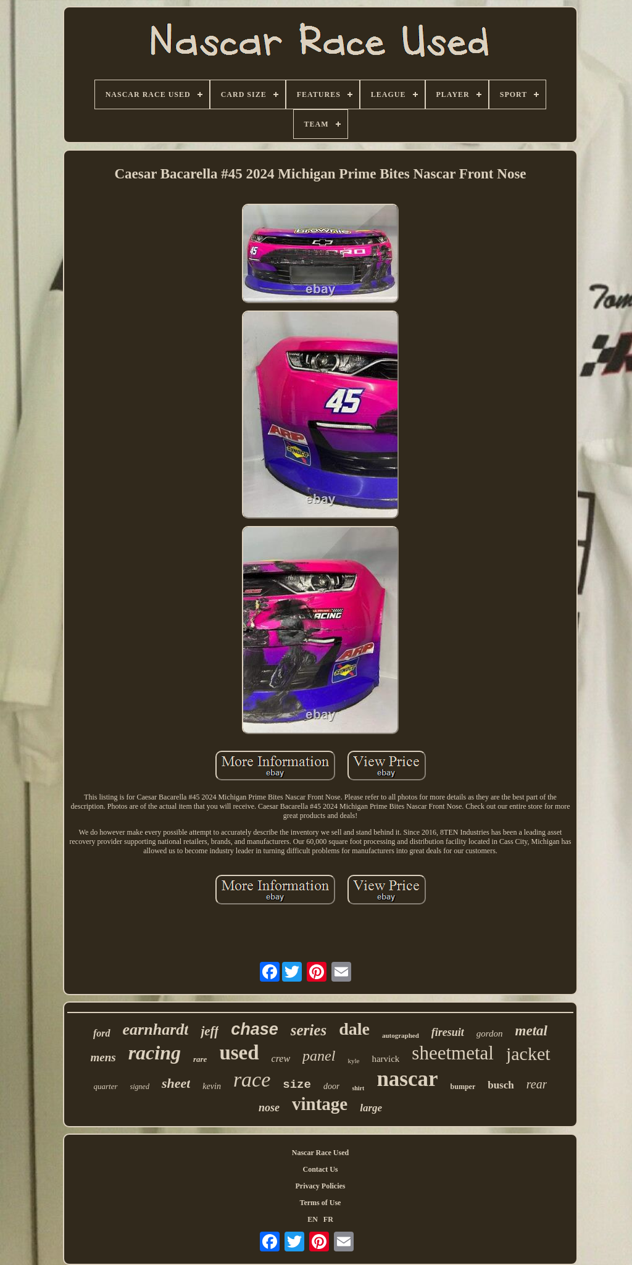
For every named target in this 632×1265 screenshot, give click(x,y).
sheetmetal (453, 1053)
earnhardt (156, 1029)
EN (312, 1219)
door (331, 1086)
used (239, 1053)
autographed (400, 1035)
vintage (319, 1104)
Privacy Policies (321, 1186)
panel (318, 1056)
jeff (209, 1031)
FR (328, 1219)
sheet (176, 1083)
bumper (463, 1086)
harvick (385, 1059)
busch (501, 1085)
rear (536, 1084)
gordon (489, 1033)
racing (154, 1053)
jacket (528, 1053)
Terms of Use (320, 1202)
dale (354, 1028)
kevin (211, 1086)
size (297, 1085)
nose (269, 1107)
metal (531, 1030)
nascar (407, 1079)
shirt (358, 1088)
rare (200, 1059)
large (371, 1108)
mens (102, 1057)
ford (101, 1033)
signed (139, 1086)
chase (254, 1029)
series (308, 1030)
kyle (353, 1060)
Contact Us (320, 1169)
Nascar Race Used (320, 1152)
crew (281, 1058)
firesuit (447, 1032)
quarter (106, 1086)
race (251, 1079)
